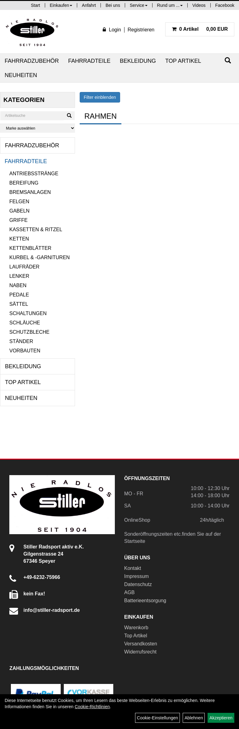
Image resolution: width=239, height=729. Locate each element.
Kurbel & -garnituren (39, 257)
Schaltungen (28, 313)
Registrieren (141, 29)
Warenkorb (136, 627)
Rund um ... (170, 5)
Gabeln (19, 210)
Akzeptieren (220, 717)
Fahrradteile (89, 61)
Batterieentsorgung (145, 600)
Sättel (18, 304)
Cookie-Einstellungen (157, 717)
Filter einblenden (100, 97)
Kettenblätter (30, 248)
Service (139, 5)
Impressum (136, 576)
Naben (17, 285)
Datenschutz (138, 584)
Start (35, 5)
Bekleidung (138, 61)
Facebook (224, 5)
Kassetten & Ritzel (35, 229)
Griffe (18, 220)
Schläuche (24, 322)
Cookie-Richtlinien (92, 706)
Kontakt (132, 568)
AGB (129, 592)
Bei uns (112, 5)
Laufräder (24, 266)
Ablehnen (194, 717)
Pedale (19, 294)
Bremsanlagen (30, 192)
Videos (199, 5)
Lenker (19, 276)
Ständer (21, 341)
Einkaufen (61, 5)
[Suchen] (227, 60)
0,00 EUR (200, 29)
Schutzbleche (29, 332)
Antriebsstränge (33, 173)
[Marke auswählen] (37, 128)
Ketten (19, 238)
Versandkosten (140, 643)
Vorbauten (24, 350)
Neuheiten (21, 75)
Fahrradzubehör (32, 61)
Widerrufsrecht (140, 651)
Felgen (19, 201)
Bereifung (23, 183)
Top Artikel (183, 61)
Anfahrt (89, 5)
